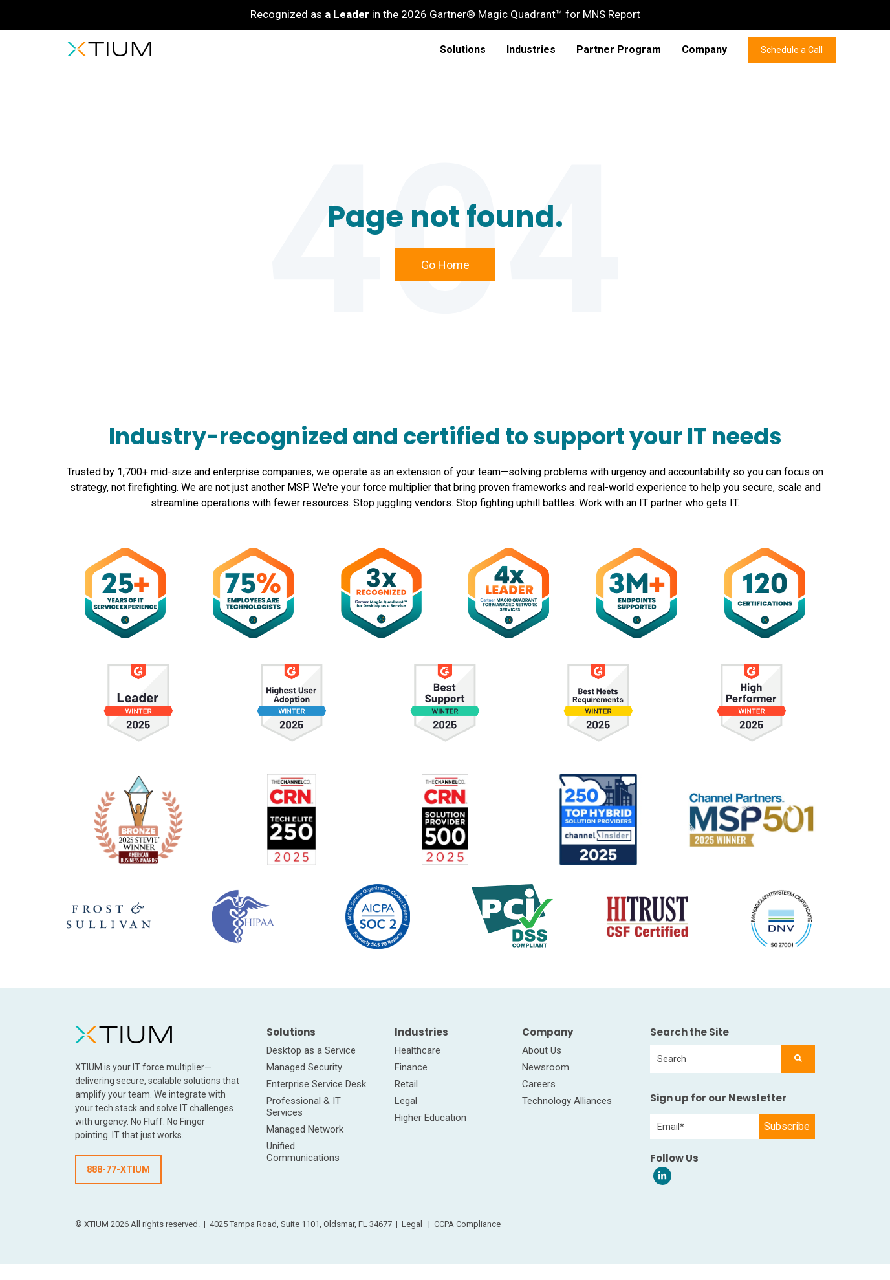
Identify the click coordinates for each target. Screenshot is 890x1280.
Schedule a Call (792, 50)
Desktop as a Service (311, 1050)
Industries (531, 49)
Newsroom (545, 1067)
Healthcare (417, 1050)
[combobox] (715, 1059)
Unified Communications (303, 1152)
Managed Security (304, 1067)
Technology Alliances (567, 1101)
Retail (406, 1084)
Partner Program (618, 49)
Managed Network (304, 1129)
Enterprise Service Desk (316, 1084)
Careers (539, 1084)
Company (704, 49)
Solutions (463, 49)
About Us (541, 1050)
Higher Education (430, 1117)
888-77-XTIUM (118, 1169)
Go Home (445, 265)
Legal (406, 1101)
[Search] (798, 1059)
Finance (411, 1067)
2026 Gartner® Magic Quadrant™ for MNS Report (520, 14)
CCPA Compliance (467, 1224)
